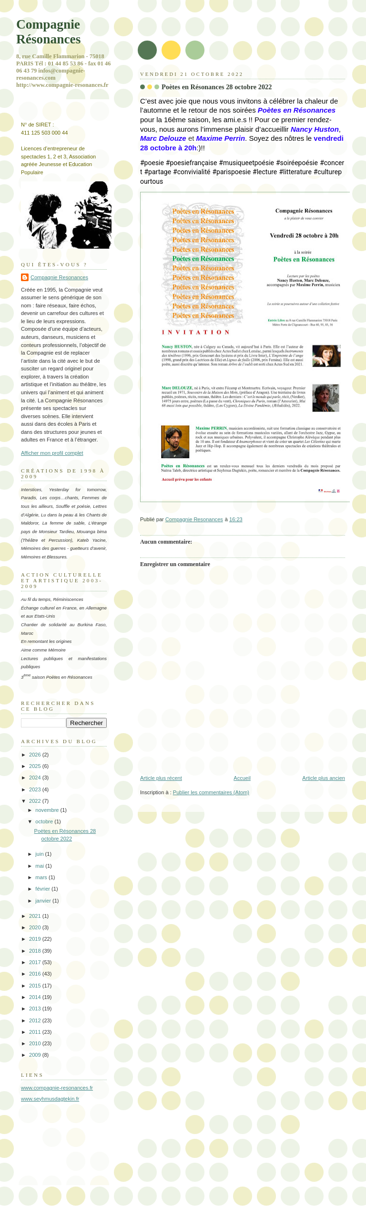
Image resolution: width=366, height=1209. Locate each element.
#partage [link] (157, 172)
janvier (43, 901)
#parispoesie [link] (231, 172)
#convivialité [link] (191, 172)
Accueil (242, 778)
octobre (44, 821)
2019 (35, 939)
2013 (35, 1008)
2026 (35, 754)
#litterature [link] (295, 172)
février (43, 889)
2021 (35, 916)
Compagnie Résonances (48, 31)
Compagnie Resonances (59, 277)
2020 (35, 927)
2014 (35, 997)
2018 (35, 951)
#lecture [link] (265, 172)
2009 (35, 1055)
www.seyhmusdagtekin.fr (50, 1099)
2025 (35, 766)
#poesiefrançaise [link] (191, 163)
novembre (47, 810)
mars (42, 877)
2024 (35, 777)
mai (40, 866)
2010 (35, 1043)
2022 (35, 801)
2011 (35, 1032)
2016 (35, 974)
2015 (35, 985)
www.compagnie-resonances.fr (57, 1088)
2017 (35, 962)
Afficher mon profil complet (52, 453)
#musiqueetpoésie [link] (246, 163)
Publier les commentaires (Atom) (211, 792)
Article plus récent (161, 778)
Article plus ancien (323, 778)
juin (40, 854)
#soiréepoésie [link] (297, 163)
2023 (35, 789)
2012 (35, 1020)
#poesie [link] (152, 163)
